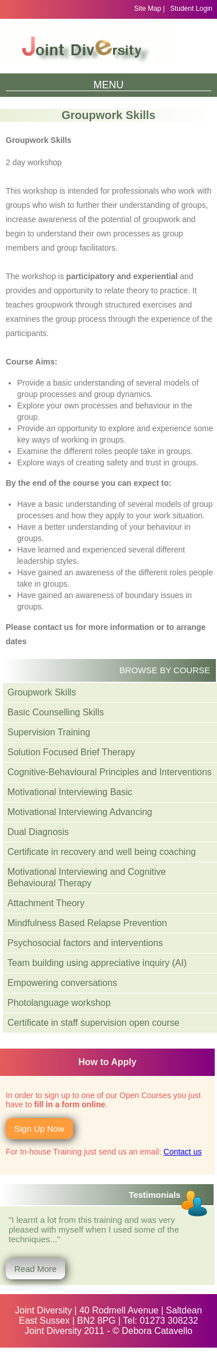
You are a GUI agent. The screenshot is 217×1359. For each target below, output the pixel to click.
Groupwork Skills (41, 692)
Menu (109, 85)
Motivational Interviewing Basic (69, 792)
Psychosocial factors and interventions (85, 943)
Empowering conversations (62, 983)
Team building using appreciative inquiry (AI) (97, 963)
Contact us (182, 1151)
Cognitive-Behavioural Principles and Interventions (109, 772)
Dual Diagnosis (38, 832)
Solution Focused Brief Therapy (71, 752)
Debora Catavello (157, 1331)
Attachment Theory (46, 903)
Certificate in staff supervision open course (93, 1023)
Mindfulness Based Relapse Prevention (87, 923)
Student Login (191, 9)
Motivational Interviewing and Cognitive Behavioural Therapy (86, 877)
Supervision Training (48, 732)
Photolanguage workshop (59, 1003)
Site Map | (149, 9)
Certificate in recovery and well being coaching (101, 852)
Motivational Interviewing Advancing (79, 812)
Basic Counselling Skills (55, 712)
